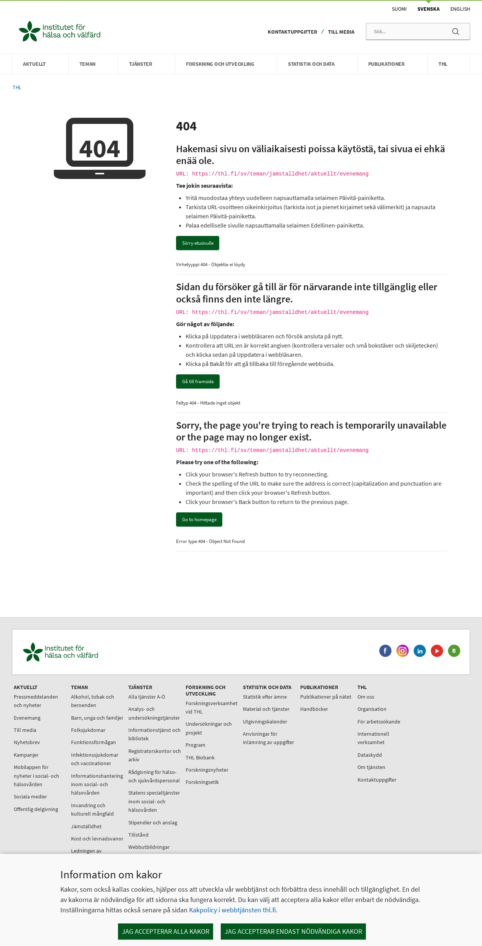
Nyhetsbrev (27, 742)
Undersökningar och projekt (209, 728)
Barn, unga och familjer (97, 717)
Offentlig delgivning (36, 809)
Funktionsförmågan (93, 742)
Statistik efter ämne (265, 696)
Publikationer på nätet (325, 696)
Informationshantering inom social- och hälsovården (97, 784)
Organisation (372, 708)
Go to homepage (199, 519)
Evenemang (27, 717)
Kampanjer (26, 754)
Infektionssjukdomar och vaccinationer (94, 759)
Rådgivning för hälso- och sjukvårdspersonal (154, 776)
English (460, 8)
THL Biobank (200, 757)
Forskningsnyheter (207, 769)
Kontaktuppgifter (292, 31)
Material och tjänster (266, 708)
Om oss (365, 696)
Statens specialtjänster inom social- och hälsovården (154, 801)
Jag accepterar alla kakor (165, 931)
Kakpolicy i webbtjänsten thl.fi (232, 909)
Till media (341, 31)
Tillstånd (138, 834)
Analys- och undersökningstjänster (154, 713)
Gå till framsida (198, 381)
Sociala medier (30, 796)
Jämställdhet (86, 826)
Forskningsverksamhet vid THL (212, 707)
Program (195, 744)
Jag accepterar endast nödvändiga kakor (293, 931)
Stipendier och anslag (152, 822)
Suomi (399, 8)
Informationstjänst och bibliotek (154, 734)
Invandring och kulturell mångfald (92, 809)
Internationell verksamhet (373, 738)
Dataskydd (369, 754)
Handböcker (314, 708)
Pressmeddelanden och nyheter (36, 701)
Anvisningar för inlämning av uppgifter (268, 738)
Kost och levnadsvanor (97, 838)
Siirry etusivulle (198, 243)
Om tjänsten (371, 767)
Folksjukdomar (88, 730)
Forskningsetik (202, 782)
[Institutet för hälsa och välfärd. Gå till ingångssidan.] (96, 652)
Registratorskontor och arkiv (154, 755)
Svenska (428, 8)
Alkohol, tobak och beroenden (92, 701)
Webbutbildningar (149, 847)
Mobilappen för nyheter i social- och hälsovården (36, 776)
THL (17, 87)
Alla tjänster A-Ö (146, 696)
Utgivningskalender (265, 721)
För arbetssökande (378, 721)
